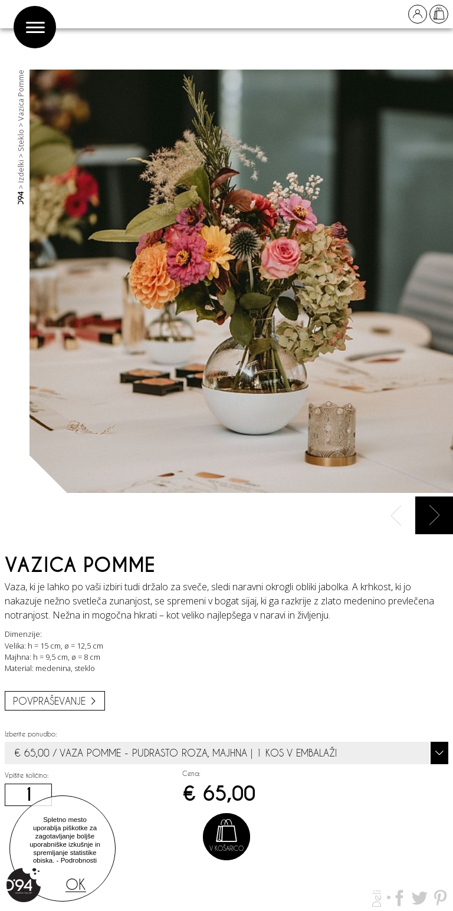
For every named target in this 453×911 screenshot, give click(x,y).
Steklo (20, 140)
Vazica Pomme (20, 95)
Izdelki (20, 171)
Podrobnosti (79, 860)
